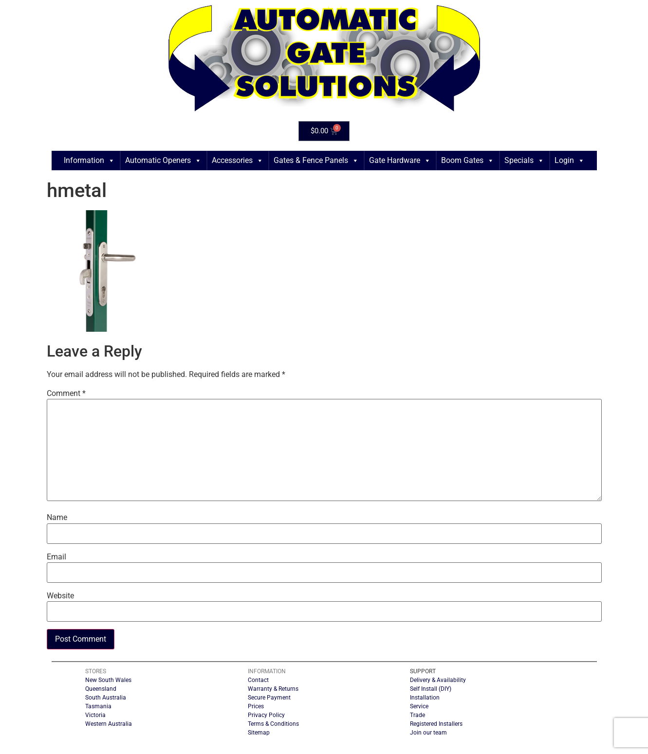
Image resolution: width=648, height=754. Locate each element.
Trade (417, 715)
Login (570, 160)
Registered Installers (436, 723)
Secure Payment (269, 697)
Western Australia (108, 723)
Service (419, 706)
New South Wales (108, 680)
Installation (425, 697)
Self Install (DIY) (430, 688)
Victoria (95, 715)
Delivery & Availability (438, 680)
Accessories (237, 160)
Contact (258, 680)
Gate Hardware (400, 160)
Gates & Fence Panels (316, 160)
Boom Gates (467, 160)
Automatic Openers (163, 160)
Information (89, 160)
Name (57, 517)
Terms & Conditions (273, 723)
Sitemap (259, 732)
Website (60, 596)
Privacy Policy (266, 715)
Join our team (428, 732)
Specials (524, 160)
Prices (256, 706)
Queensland (100, 688)
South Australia (105, 697)
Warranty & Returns (273, 688)
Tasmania (98, 706)
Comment (66, 393)
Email (56, 557)
